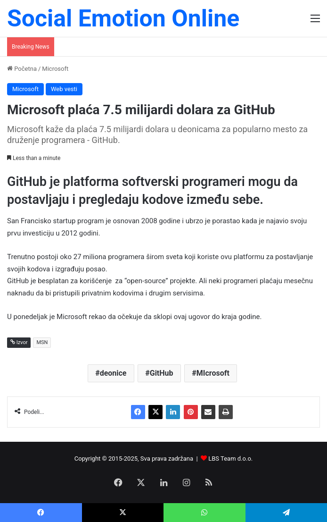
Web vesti (64, 89)
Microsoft (55, 68)
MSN (42, 342)
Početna (22, 68)
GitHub (161, 373)
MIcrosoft (212, 373)
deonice (113, 373)
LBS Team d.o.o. (230, 458)
